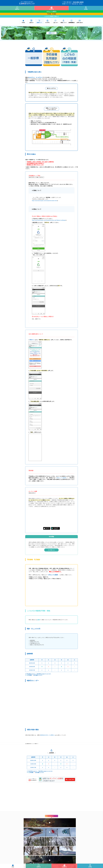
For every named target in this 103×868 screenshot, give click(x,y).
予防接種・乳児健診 (51, 13)
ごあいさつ (55, 21)
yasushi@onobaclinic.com (51, 853)
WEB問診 (51, 549)
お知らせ (31, 21)
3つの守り (47, 21)
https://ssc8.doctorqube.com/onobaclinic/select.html (44, 200)
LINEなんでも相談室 (51, 11)
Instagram (65, 843)
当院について (63, 21)
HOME (23, 21)
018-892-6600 (53, 851)
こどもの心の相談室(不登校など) (51, 16)
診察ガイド (39, 21)
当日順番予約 (51, 8)
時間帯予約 (17, 8)
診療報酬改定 (72, 21)
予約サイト (32, 339)
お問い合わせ (80, 21)
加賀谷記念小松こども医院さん (47, 735)
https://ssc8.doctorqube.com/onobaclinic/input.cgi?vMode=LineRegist (49, 220)
